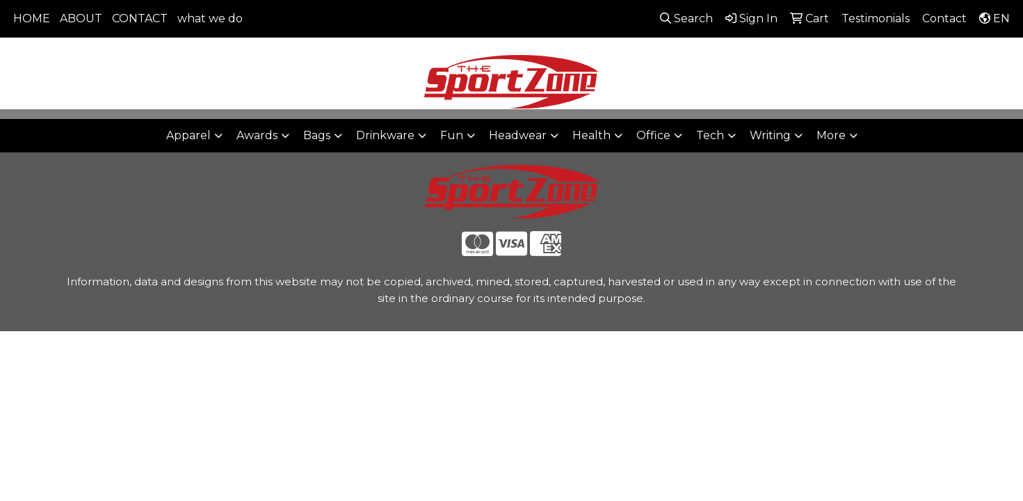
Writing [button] (770, 135)
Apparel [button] (188, 135)
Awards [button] (256, 135)
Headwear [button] (518, 135)
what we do (210, 18)
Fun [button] (451, 135)
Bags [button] (316, 135)
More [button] (831, 135)
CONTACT (140, 18)
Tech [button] (710, 135)
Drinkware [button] (385, 135)
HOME (31, 18)
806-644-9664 (809, 56)
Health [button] (591, 135)
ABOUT (81, 18)
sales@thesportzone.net (935, 56)
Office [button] (653, 135)
